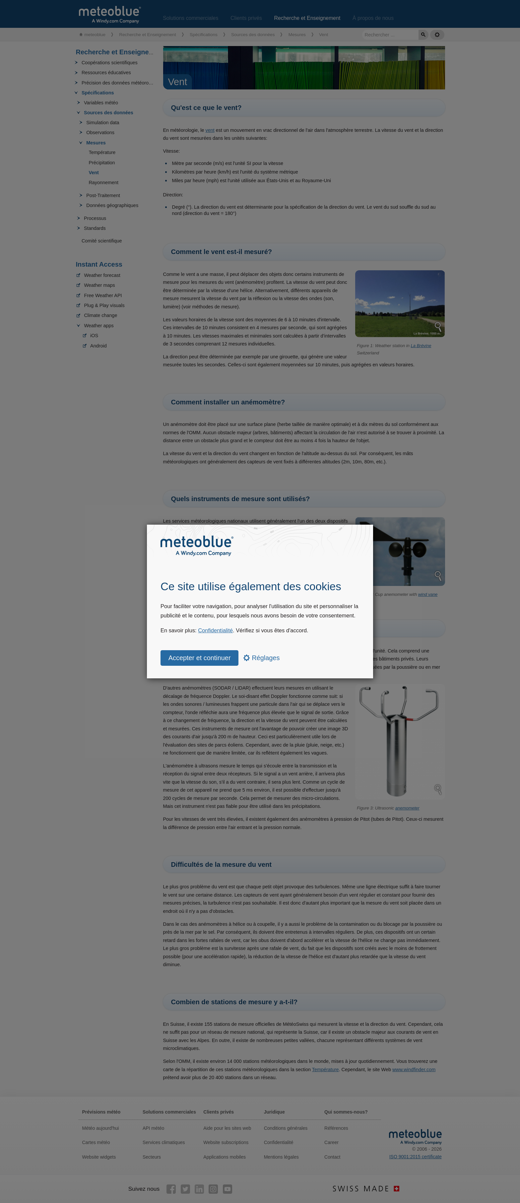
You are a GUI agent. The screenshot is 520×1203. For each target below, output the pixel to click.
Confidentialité (215, 630)
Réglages (261, 657)
